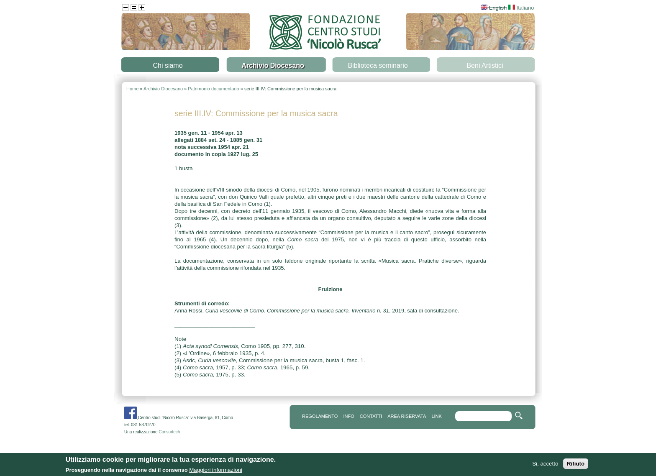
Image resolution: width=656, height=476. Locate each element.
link (436, 416)
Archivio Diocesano (272, 65)
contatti (371, 416)
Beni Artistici (484, 65)
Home (132, 88)
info (348, 416)
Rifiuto (575, 465)
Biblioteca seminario (377, 65)
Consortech (169, 432)
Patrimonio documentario (213, 88)
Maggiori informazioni (215, 471)
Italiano (521, 8)
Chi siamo (167, 65)
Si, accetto (545, 465)
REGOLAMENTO (320, 416)
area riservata (406, 416)
